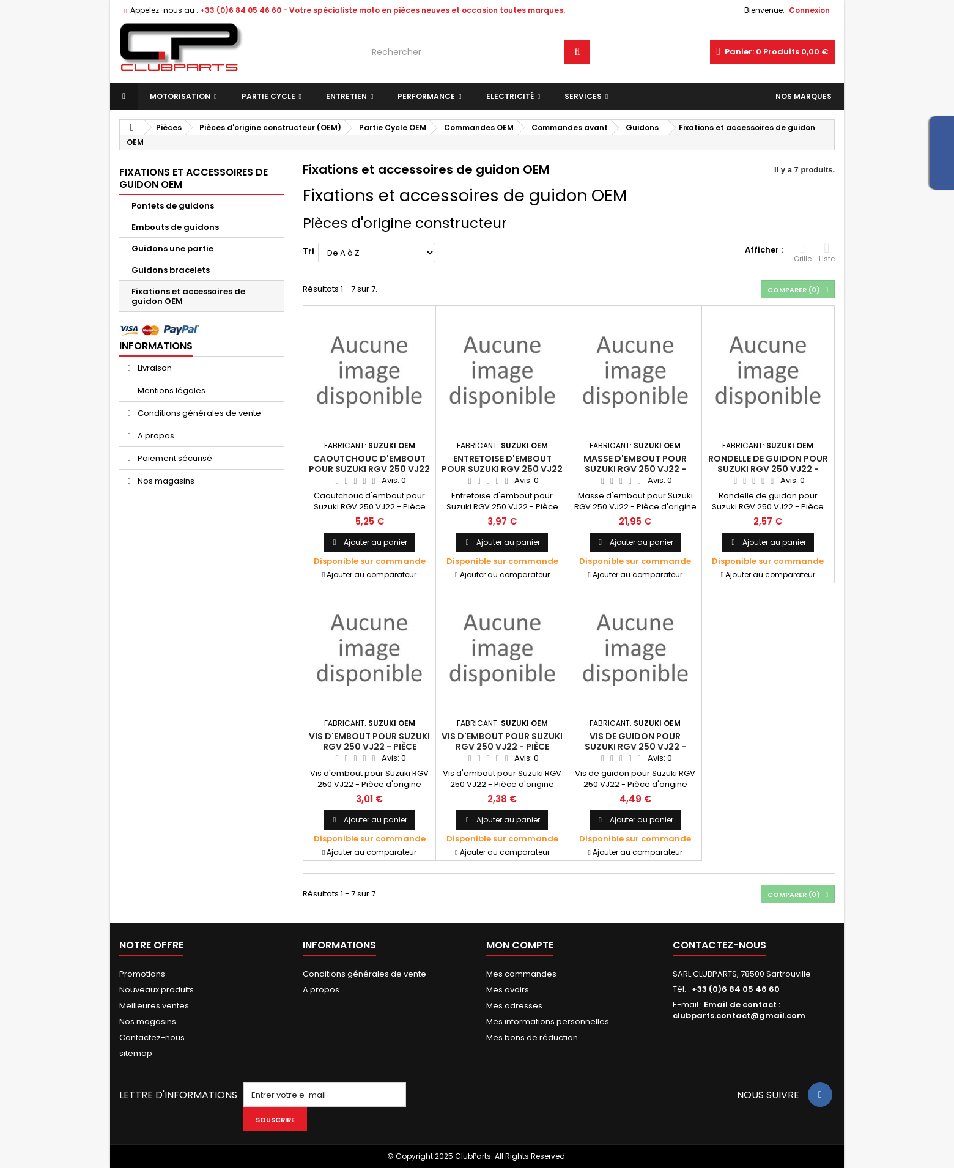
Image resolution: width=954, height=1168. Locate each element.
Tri (308, 251)
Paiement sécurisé (174, 458)
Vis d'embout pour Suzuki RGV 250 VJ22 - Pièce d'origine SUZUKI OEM (369, 746)
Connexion (809, 10)
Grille (803, 252)
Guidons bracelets (170, 270)
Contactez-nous (152, 1037)
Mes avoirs (507, 990)
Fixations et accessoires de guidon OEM (188, 296)
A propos (155, 436)
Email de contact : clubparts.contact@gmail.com (739, 1010)
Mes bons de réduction (532, 1037)
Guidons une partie (172, 248)
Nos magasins (165, 481)
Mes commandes (521, 974)
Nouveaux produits (156, 990)
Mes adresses (514, 1005)
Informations (156, 346)
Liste (827, 252)
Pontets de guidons (172, 206)
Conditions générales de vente (198, 413)
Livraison (154, 368)
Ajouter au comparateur (371, 574)
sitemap (135, 1053)
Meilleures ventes (154, 1005)
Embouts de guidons (175, 227)
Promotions (142, 974)
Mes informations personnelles (547, 1021)
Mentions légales (170, 390)
